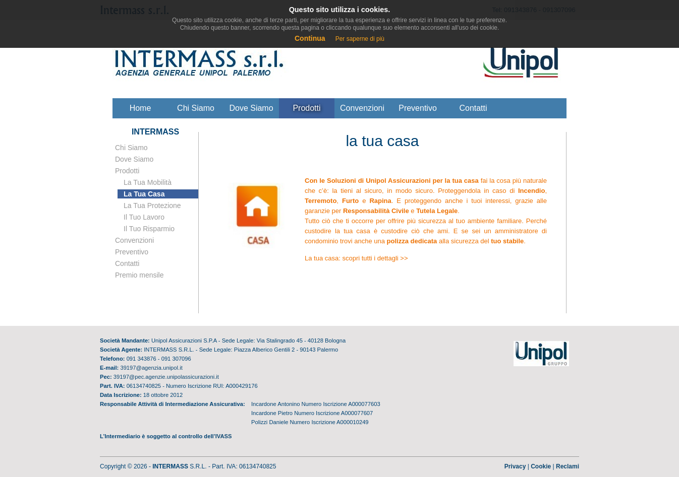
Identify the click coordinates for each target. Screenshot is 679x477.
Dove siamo (251, 108)
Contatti (473, 108)
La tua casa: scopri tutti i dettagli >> (356, 258)
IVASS (223, 436)
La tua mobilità (148, 182)
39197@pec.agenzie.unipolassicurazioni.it (166, 377)
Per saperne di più (359, 38)
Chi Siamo (131, 148)
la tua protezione (152, 205)
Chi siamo (195, 108)
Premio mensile (139, 275)
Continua (310, 38)
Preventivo (418, 108)
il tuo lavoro (144, 217)
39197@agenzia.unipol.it (151, 368)
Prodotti (306, 108)
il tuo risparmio (149, 229)
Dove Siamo (134, 159)
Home (140, 108)
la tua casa (144, 194)
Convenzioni (362, 108)
